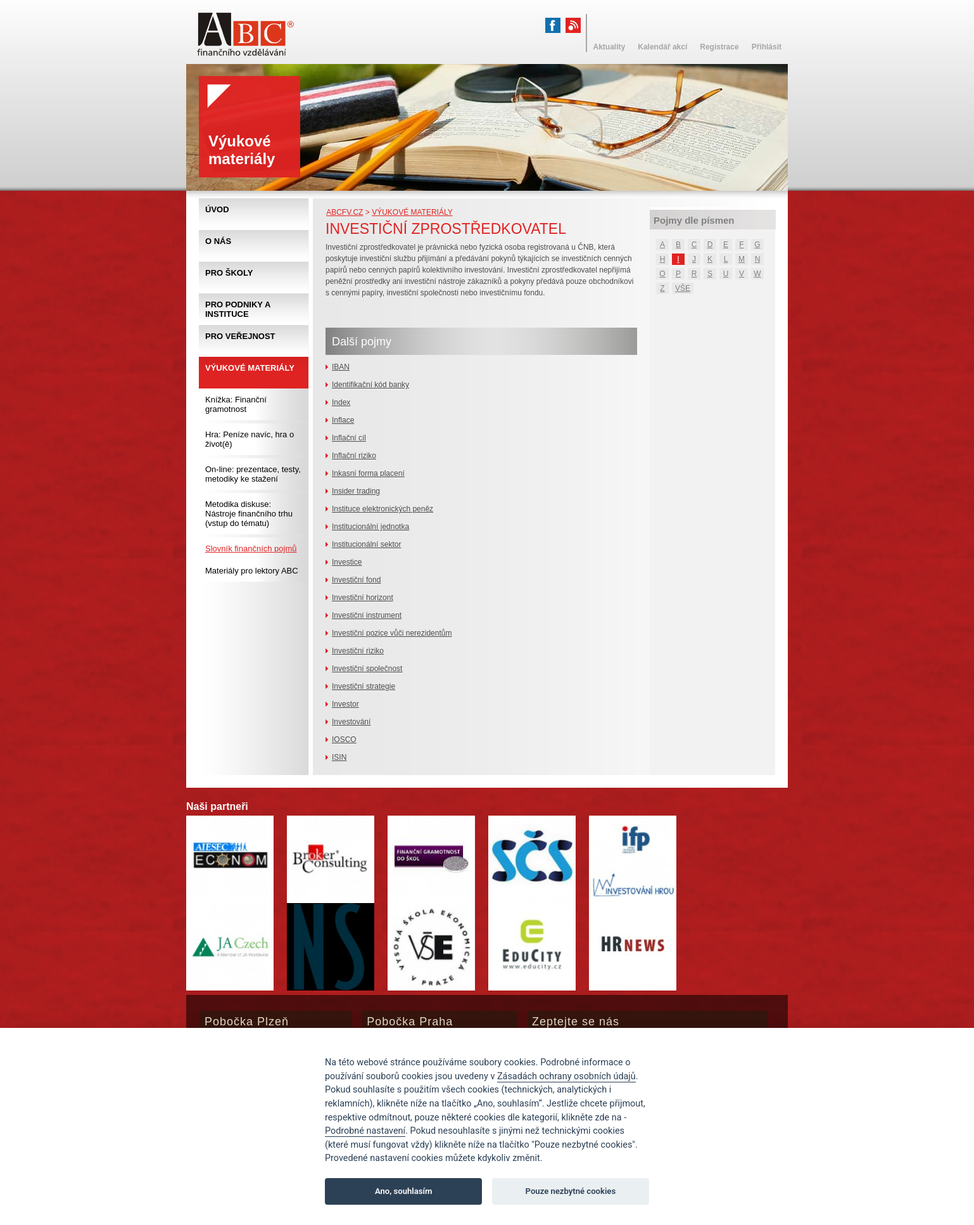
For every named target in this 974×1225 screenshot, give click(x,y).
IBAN (341, 366)
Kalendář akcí (662, 46)
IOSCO (344, 739)
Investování (351, 721)
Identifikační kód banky (370, 384)
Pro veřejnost (240, 336)
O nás (218, 241)
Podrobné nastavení (365, 1131)
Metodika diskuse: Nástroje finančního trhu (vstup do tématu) (249, 513)
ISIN (339, 757)
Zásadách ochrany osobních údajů (566, 1076)
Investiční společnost (367, 668)
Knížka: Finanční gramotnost (236, 404)
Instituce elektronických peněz (382, 508)
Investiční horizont (362, 597)
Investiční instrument (367, 615)
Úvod (217, 209)
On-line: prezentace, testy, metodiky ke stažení (253, 474)
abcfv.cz (344, 212)
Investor (345, 704)
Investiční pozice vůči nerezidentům (392, 633)
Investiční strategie (363, 686)
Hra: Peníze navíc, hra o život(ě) (249, 439)
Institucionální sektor (366, 544)
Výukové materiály (412, 212)
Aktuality (609, 46)
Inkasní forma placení (368, 473)
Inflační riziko (354, 455)
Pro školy (229, 273)
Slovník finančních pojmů (251, 548)
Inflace (343, 420)
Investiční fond (356, 579)
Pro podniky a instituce (237, 309)
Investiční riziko (358, 650)
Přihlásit (766, 46)
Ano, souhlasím (404, 1191)
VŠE (682, 288)
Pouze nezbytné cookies (571, 1191)
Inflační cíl (349, 437)
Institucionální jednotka (370, 526)
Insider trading (356, 491)
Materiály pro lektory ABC (251, 570)
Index (341, 402)
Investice (347, 562)
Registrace (719, 46)
